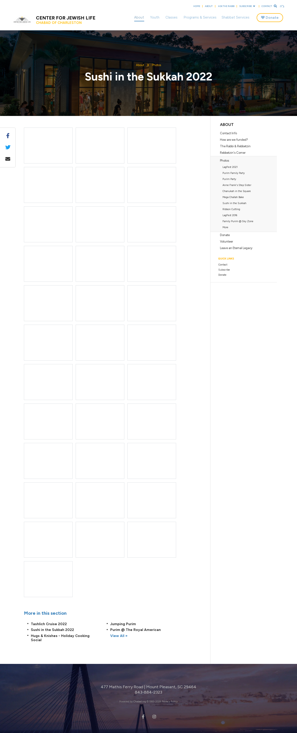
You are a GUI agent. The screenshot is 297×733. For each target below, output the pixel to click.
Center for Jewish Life (65, 20)
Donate (272, 18)
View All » (118, 636)
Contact (266, 6)
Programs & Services (200, 17)
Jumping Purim (123, 624)
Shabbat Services (235, 17)
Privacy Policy (170, 701)
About (209, 6)
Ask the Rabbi (226, 6)
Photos (156, 65)
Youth (154, 17)
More (225, 227)
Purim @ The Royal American (135, 630)
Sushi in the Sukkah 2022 (52, 630)
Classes (171, 17)
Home (196, 6)
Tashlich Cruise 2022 (49, 624)
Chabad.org (139, 701)
